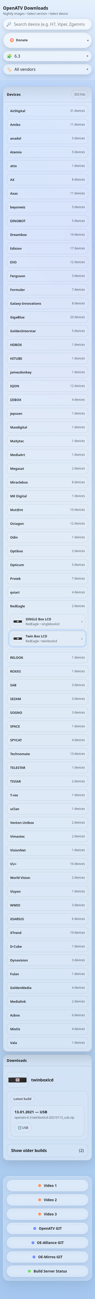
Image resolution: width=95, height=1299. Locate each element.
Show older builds (47, 1150)
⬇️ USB (23, 1128)
